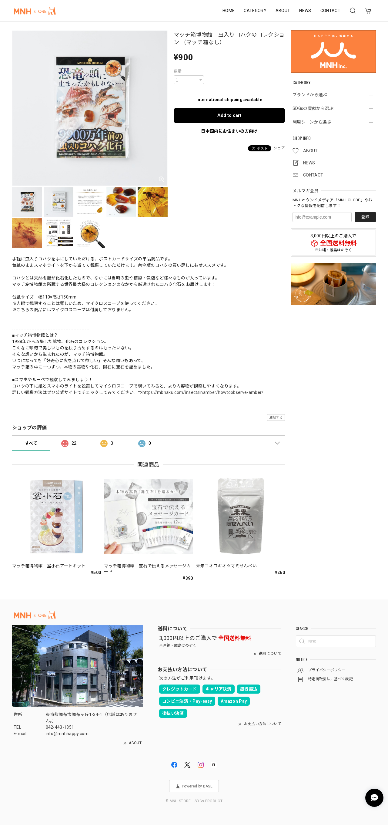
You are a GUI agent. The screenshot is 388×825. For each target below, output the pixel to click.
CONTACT (330, 10)
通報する (276, 417)
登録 (365, 217)
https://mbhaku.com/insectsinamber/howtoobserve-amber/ (203, 392)
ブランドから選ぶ (310, 94)
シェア (279, 148)
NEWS (305, 10)
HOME (228, 10)
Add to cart (229, 115)
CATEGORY (255, 10)
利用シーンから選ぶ (312, 122)
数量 (178, 71)
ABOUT (283, 10)
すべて (31, 443)
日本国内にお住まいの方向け (229, 131)
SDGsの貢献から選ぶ (313, 108)
